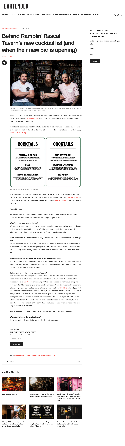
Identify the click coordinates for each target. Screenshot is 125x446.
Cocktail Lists (7, 30)
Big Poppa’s (28, 283)
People (76, 16)
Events (96, 16)
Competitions (86, 16)
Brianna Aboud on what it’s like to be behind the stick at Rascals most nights (68, 425)
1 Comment (9, 363)
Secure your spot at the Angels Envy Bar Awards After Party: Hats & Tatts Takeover (41, 425)
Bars (14, 16)
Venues (14, 30)
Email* (92, 56)
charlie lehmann (19, 356)
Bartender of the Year (62, 16)
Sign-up (95, 62)
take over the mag (31, 119)
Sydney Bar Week (33, 16)
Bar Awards (46, 16)
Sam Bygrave (8, 57)
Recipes (5, 16)
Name (92, 50)
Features (21, 16)
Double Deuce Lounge (18, 134)
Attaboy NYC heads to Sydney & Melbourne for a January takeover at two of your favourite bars (13, 425)
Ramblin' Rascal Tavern (48, 356)
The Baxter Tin (72, 199)
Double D (63, 289)
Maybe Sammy (60, 202)
